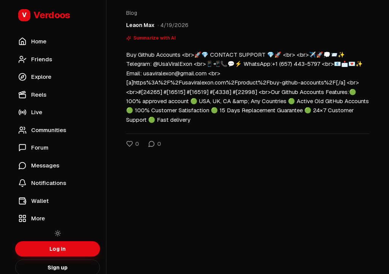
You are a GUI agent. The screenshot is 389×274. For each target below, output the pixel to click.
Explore (34, 77)
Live (30, 112)
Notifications (42, 183)
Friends (35, 59)
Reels (32, 95)
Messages (38, 165)
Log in (57, 248)
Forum (33, 147)
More (31, 218)
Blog (131, 13)
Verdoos (44, 15)
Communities (42, 130)
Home (32, 41)
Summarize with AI (151, 38)
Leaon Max (140, 25)
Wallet (33, 201)
